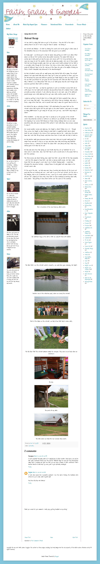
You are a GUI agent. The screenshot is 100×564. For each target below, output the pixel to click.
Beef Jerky (16, 40)
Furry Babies (88, 156)
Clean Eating (88, 130)
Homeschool (87, 170)
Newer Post (28, 537)
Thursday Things (89, 248)
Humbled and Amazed (88, 95)
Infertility (87, 176)
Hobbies (86, 165)
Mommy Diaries (88, 195)
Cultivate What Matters (88, 136)
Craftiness (87, 133)
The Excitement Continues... (89, 75)
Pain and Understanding (88, 90)
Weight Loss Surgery (88, 268)
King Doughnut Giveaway (88, 64)
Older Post (75, 537)
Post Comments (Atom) (37, 541)
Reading (87, 221)
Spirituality (31, 446)
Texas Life (87, 246)
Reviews (87, 225)
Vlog (86, 263)
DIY (85, 139)
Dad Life (87, 141)
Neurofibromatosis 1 (89, 210)
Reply (29, 467)
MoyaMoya (87, 203)
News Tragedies (89, 213)
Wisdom (86, 271)
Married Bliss (88, 187)
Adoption (87, 128)
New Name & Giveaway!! (88, 54)
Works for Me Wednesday (88, 278)
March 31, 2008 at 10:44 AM (39, 472)
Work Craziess (88, 274)
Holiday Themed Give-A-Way (88, 59)
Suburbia (87, 238)
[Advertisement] (51, 523)
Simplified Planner (87, 232)
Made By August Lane (30, 24)
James (86, 178)
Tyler (86, 261)
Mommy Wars (88, 198)
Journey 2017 (88, 185)
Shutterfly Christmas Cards (89, 70)
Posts (86, 105)
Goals (86, 161)
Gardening (87, 159)
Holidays (87, 168)
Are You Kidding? (87, 80)
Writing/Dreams (88, 282)
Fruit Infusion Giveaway (88, 85)
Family (86, 146)
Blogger (57, 556)
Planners (44, 24)
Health (86, 163)
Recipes (87, 223)
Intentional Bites (56, 24)
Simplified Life (88, 228)
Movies (86, 201)
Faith (86, 143)
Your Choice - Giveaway (88, 49)
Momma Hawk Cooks (13, 38)
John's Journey (88, 181)
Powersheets (69, 24)
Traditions (87, 252)
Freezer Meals (81, 24)
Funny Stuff (88, 154)
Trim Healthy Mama (88, 258)
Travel (86, 255)
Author (8, 28)
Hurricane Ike (88, 172)
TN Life (86, 240)
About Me (16, 24)
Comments (87, 108)
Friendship (87, 152)
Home (8, 24)
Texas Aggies (88, 242)
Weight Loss (88, 265)
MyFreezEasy (88, 205)
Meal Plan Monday (87, 191)
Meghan (30, 472)
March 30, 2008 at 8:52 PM (40, 456)
